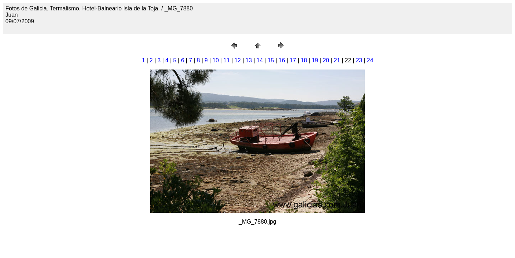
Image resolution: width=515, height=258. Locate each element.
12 (238, 60)
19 (315, 60)
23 (359, 60)
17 (293, 60)
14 (259, 60)
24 (370, 60)
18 (304, 60)
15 (271, 60)
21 (337, 60)
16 (282, 60)
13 (249, 60)
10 (215, 60)
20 (326, 60)
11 (227, 60)
